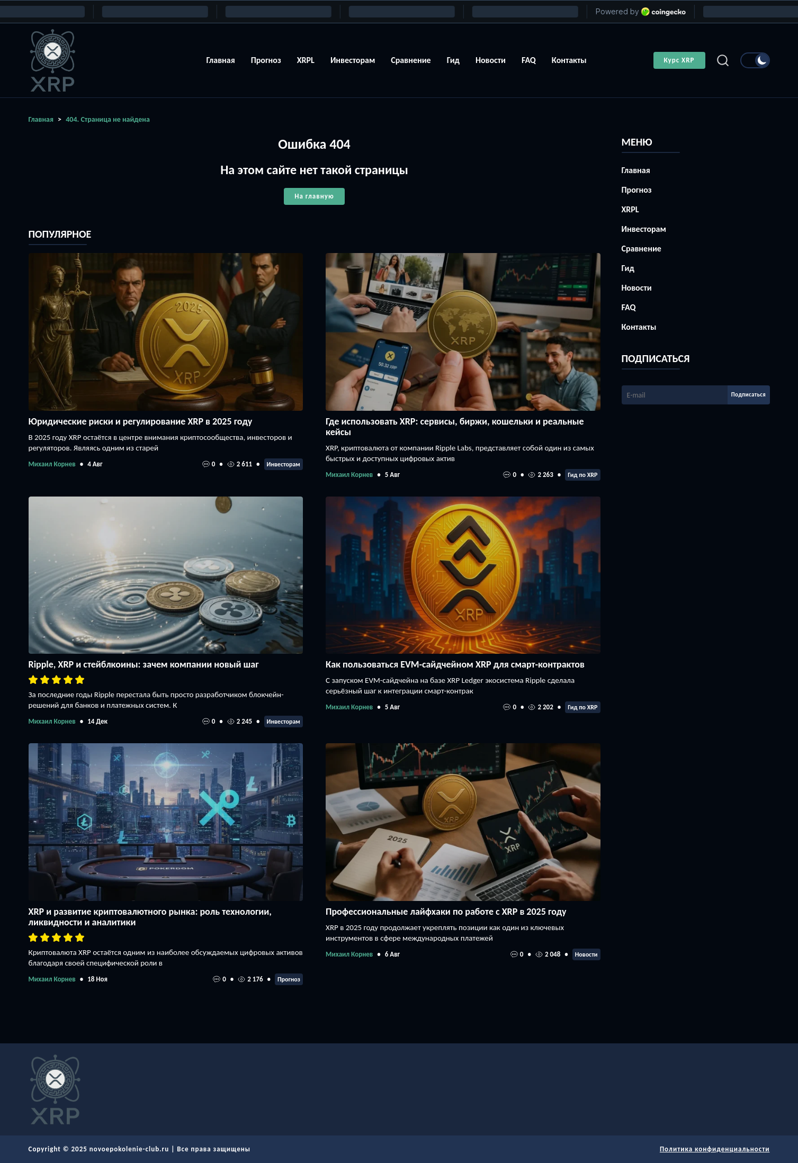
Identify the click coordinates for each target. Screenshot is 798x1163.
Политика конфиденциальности (715, 1149)
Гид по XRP (582, 475)
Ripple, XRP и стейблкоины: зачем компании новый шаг (144, 664)
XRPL (306, 60)
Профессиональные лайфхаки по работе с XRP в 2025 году (446, 911)
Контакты (569, 60)
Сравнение (411, 60)
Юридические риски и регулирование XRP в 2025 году (141, 421)
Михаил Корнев (52, 464)
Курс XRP (679, 60)
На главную (314, 196)
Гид (453, 60)
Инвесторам (352, 60)
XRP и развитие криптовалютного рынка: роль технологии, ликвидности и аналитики (150, 917)
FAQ (529, 60)
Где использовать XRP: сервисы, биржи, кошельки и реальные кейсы (455, 427)
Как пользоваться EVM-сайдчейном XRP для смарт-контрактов (455, 664)
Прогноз (266, 60)
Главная (220, 60)
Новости (491, 60)
